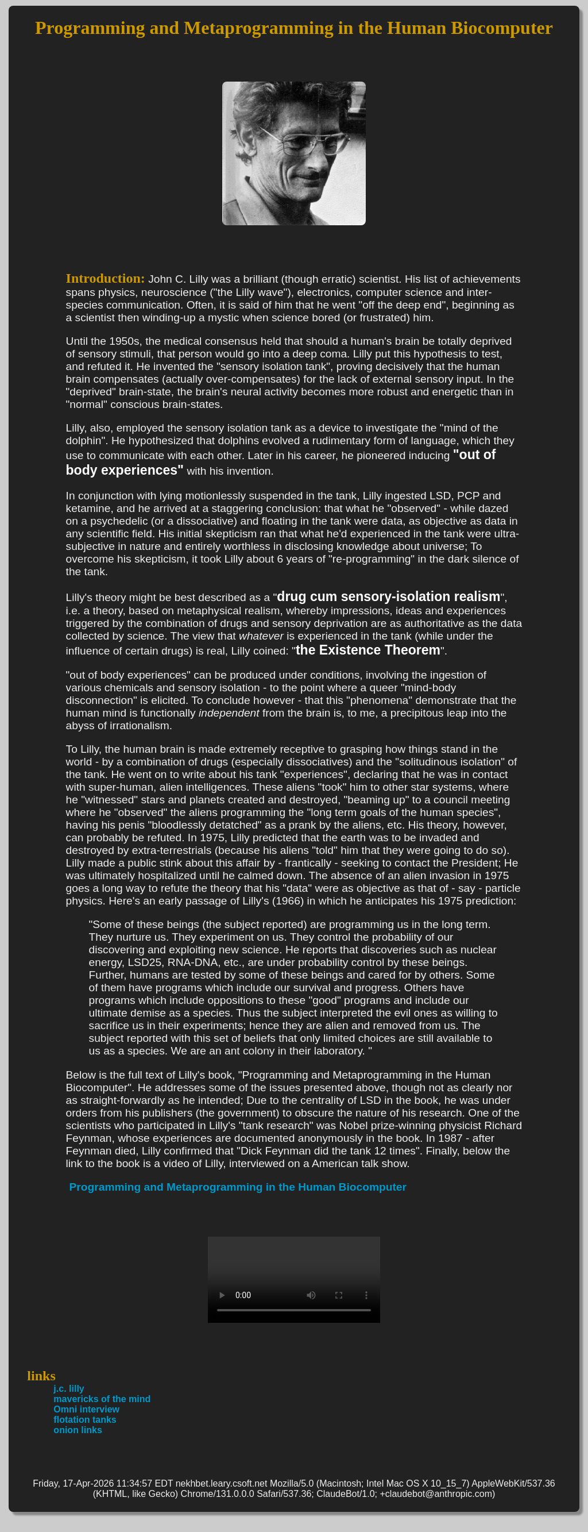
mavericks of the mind (101, 1399)
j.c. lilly (68, 1389)
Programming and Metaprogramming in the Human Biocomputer (238, 1187)
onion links (77, 1430)
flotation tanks (84, 1420)
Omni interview (86, 1409)
